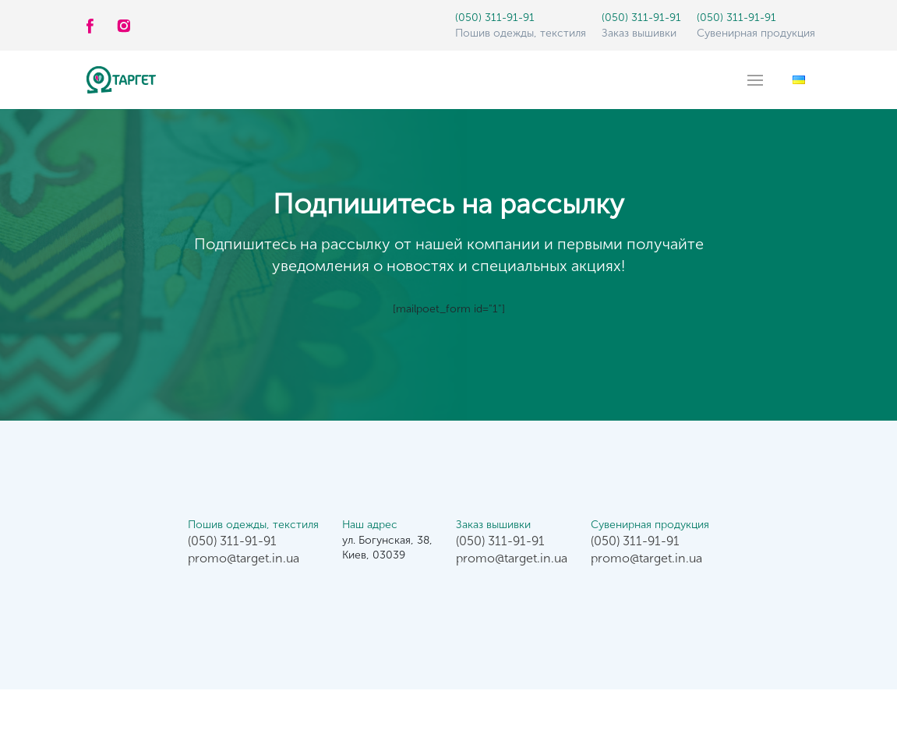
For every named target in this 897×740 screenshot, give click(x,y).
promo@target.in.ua (243, 558)
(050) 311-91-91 (495, 17)
